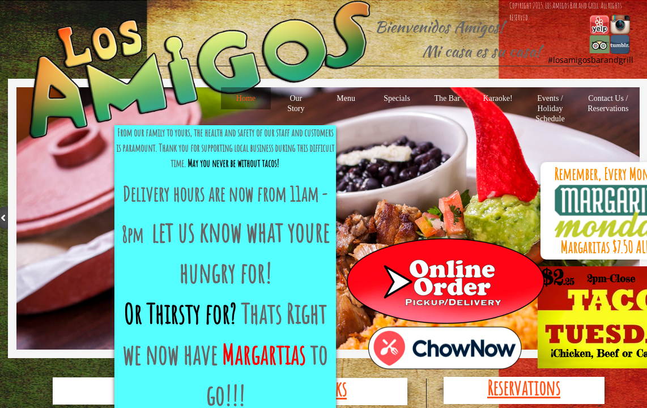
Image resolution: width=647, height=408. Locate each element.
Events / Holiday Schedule (549, 108)
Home (246, 98)
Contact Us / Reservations (608, 103)
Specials (397, 98)
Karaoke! (498, 98)
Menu (346, 98)
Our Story (295, 103)
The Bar (447, 98)
